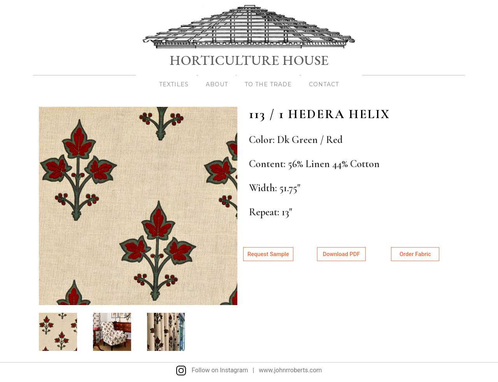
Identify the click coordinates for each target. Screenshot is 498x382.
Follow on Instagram (212, 370)
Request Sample (268, 254)
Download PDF (341, 254)
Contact (324, 84)
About (217, 84)
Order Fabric (415, 254)
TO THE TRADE (268, 84)
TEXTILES (174, 84)
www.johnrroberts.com (290, 370)
